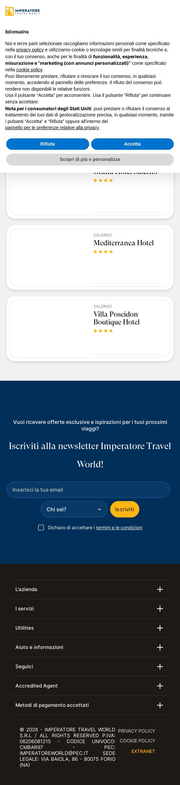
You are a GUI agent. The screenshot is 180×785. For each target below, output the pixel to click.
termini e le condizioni (119, 527)
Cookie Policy (137, 740)
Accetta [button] (132, 144)
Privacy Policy (136, 731)
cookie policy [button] (29, 69)
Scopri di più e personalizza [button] (90, 159)
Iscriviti (124, 509)
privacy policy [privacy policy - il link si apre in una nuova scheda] (30, 49)
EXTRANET (143, 751)
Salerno (102, 235)
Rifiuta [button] (47, 144)
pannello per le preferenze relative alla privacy (52, 127)
